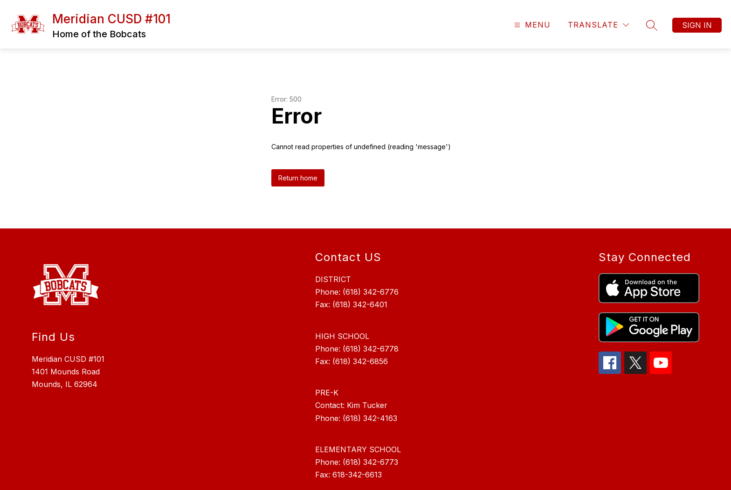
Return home (297, 178)
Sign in (697, 25)
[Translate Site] (598, 25)
